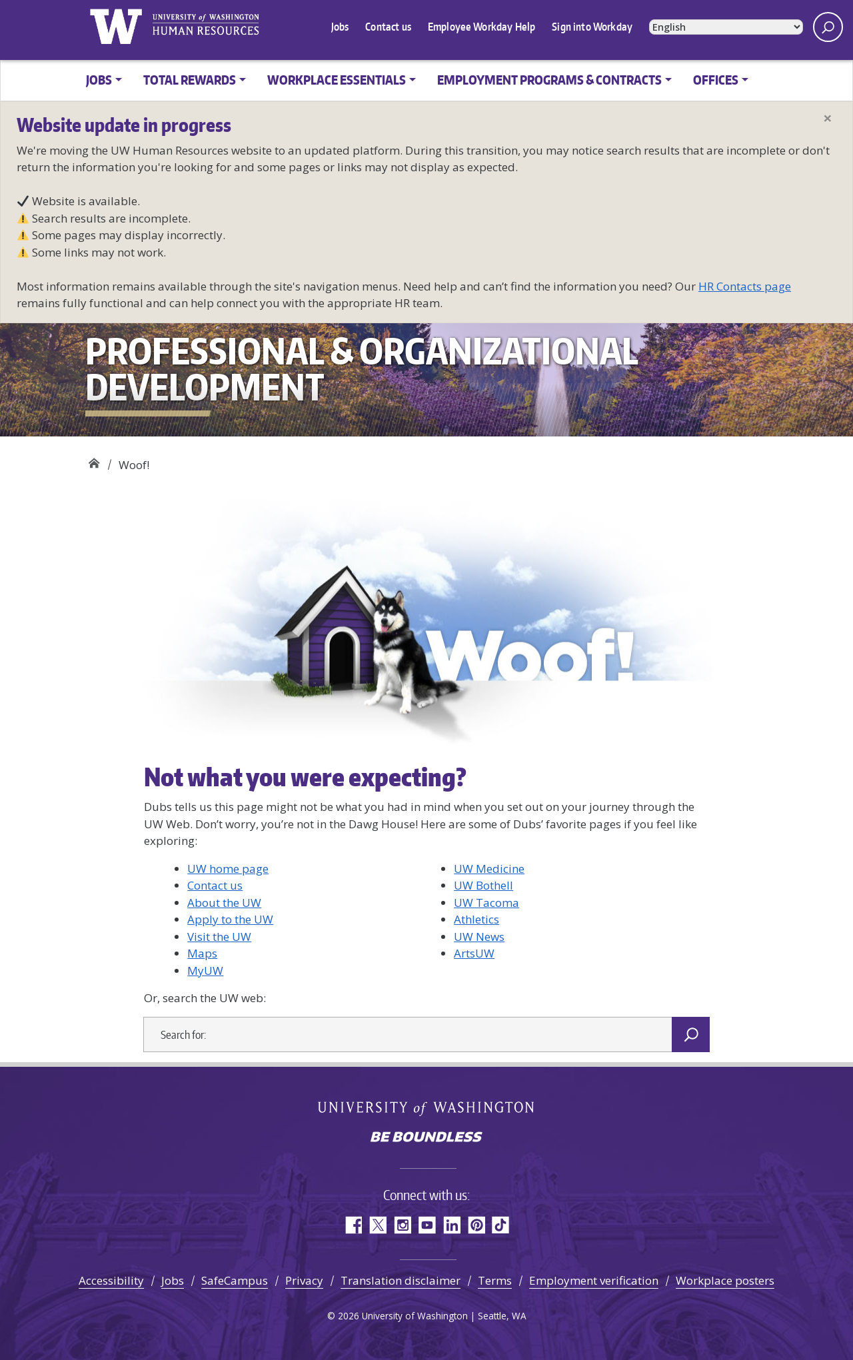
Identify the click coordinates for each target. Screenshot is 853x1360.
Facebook (353, 1225)
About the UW (224, 902)
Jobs (340, 26)
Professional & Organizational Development (93, 460)
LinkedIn (451, 1225)
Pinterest (476, 1225)
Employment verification (593, 1280)
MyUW (205, 970)
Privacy (304, 1280)
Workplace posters (725, 1280)
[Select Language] (726, 27)
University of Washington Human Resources (205, 27)
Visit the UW (219, 936)
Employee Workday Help (481, 26)
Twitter (378, 1225)
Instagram (402, 1225)
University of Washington (115, 27)
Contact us (388, 26)
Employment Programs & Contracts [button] (549, 79)
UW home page (228, 868)
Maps (202, 953)
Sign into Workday (592, 26)
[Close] (827, 118)
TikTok (501, 1225)
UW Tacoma (486, 902)
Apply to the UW (230, 919)
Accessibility (111, 1280)
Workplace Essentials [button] (336, 79)
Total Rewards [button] (189, 79)
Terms (495, 1280)
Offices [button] (715, 79)
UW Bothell (483, 885)
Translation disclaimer (400, 1280)
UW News (479, 936)
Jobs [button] (99, 79)
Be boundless (426, 1138)
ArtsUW (474, 953)
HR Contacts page (744, 286)
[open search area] (828, 27)
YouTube (427, 1225)
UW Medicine (489, 868)
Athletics (476, 919)
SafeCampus (234, 1280)
